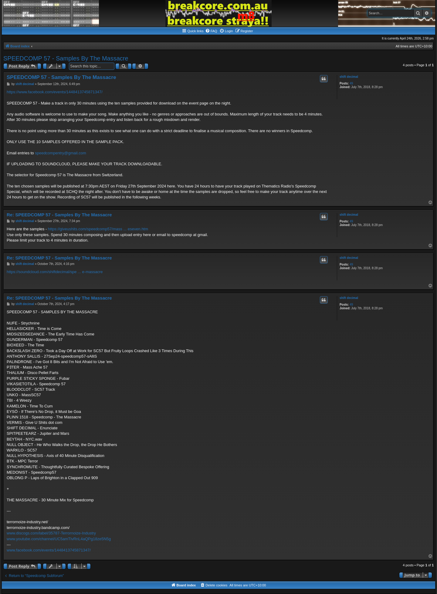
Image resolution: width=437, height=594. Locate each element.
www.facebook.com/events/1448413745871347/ (49, 550)
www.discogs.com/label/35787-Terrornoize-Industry (51, 533)
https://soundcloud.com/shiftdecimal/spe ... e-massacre (55, 272)
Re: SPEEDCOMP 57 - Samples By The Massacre (59, 214)
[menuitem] (211, 31)
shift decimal (349, 76)
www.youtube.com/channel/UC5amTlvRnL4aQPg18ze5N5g (59, 539)
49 (351, 83)
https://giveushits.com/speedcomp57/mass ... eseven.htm (98, 229)
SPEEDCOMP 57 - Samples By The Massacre (65, 58)
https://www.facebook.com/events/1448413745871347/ (55, 92)
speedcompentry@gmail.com (60, 153)
